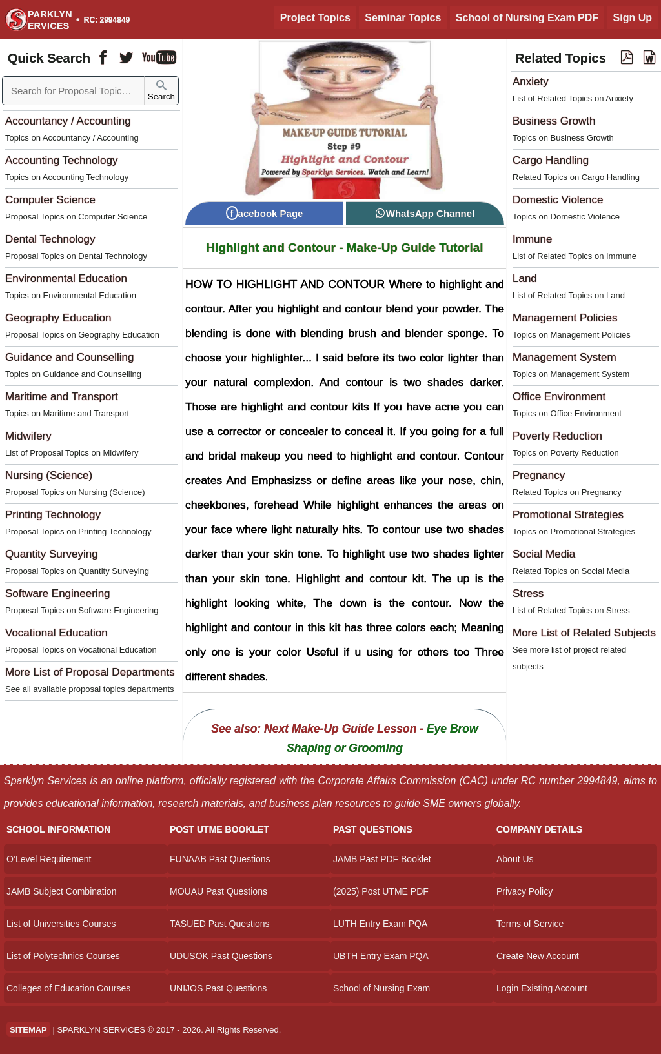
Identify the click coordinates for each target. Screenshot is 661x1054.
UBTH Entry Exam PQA (381, 956)
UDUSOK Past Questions (221, 956)
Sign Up (632, 17)
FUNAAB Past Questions (220, 859)
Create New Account (537, 956)
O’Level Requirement (49, 859)
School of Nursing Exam (381, 988)
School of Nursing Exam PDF (527, 17)
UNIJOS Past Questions (218, 988)
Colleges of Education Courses (68, 988)
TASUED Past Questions (220, 923)
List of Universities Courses (61, 923)
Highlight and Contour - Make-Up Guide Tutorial (344, 247)
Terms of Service (530, 923)
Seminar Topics (403, 17)
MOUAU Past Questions (218, 891)
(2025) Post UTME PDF (381, 891)
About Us (515, 859)
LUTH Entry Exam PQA (380, 923)
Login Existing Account (541, 988)
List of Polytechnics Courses (63, 956)
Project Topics (315, 17)
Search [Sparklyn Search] (161, 90)
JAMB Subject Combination (61, 891)
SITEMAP (28, 1030)
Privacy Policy (524, 891)
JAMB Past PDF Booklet (382, 859)
